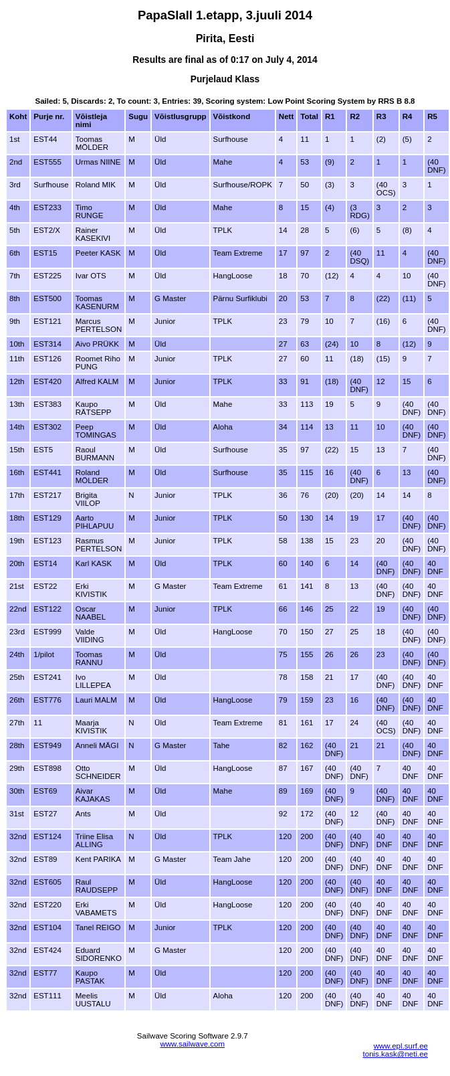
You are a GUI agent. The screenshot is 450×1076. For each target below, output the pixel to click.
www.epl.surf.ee (401, 1046)
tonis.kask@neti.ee (395, 1054)
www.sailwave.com (192, 1044)
